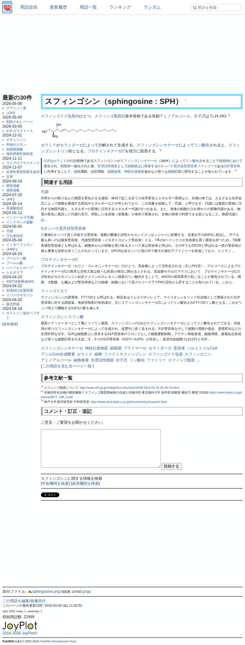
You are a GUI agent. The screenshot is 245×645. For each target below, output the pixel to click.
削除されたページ (19, 122)
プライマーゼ (134, 348)
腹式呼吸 (13, 304)
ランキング (120, 7)
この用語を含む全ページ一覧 (67, 366)
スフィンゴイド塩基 (58, 116)
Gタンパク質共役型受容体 (177, 166)
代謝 (9, 231)
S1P (47, 161)
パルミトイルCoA (202, 348)
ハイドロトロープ (19, 268)
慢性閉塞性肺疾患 (19, 154)
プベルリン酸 (16, 258)
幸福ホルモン (16, 144)
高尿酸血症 (14, 208)
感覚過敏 (13, 190)
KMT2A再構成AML (20, 281)
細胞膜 (133, 166)
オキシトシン (16, 140)
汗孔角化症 (14, 236)
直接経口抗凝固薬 (19, 290)
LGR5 (10, 113)
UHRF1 (11, 249)
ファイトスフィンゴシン (125, 354)
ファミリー (205, 166)
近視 (9, 176)
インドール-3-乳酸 (20, 217)
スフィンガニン (198, 354)
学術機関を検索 (55, 483)
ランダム (152, 7)
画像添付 (38, 601)
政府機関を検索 (85, 483)
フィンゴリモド (54, 291)
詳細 (86, 592)
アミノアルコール (175, 116)
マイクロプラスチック (23, 163)
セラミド (48, 145)
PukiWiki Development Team (58, 641)
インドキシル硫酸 (19, 222)
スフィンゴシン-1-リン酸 (62, 317)
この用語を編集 (15, 601)
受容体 (235, 166)
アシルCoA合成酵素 (58, 354)
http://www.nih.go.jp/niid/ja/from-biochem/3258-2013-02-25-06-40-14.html (129, 387)
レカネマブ (14, 272)
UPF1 (10, 199)
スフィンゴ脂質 (108, 116)
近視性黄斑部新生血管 (23, 172)
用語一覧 (88, 7)
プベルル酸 (14, 263)
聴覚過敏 (13, 186)
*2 (160, 150)
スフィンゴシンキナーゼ (158, 145)
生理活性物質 (107, 166)
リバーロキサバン (19, 295)
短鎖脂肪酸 (14, 149)
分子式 (200, 116)
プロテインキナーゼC (106, 151)
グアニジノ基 (16, 108)
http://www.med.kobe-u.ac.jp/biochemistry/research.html (129, 402)
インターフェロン (19, 244)
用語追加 (28, 7)
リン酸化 (201, 145)
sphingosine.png (44, 591)
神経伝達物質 (134, 171)
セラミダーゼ (71, 145)
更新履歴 (58, 7)
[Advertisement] (122, 52)
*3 (236, 170)
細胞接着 (114, 171)
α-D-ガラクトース (19, 131)
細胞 (222, 161)
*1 (229, 115)
